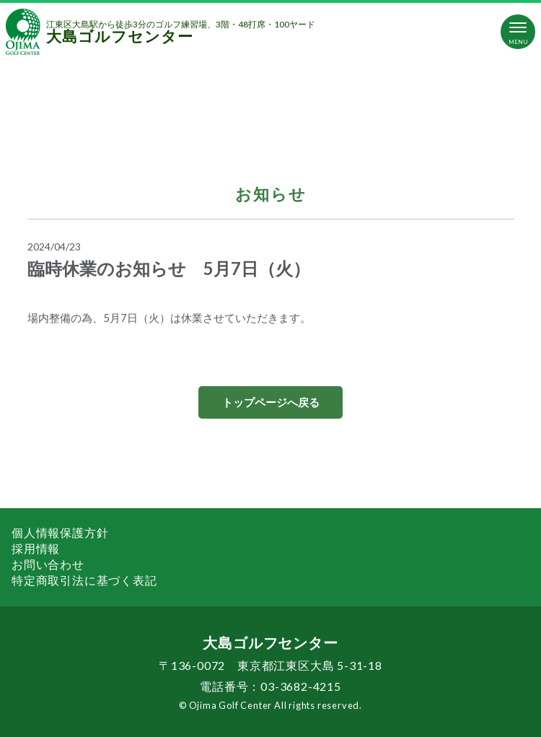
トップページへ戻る (271, 402)
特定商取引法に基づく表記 (84, 580)
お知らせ (271, 194)
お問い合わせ (48, 564)
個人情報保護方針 (60, 532)
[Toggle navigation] (518, 31)
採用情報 (36, 548)
